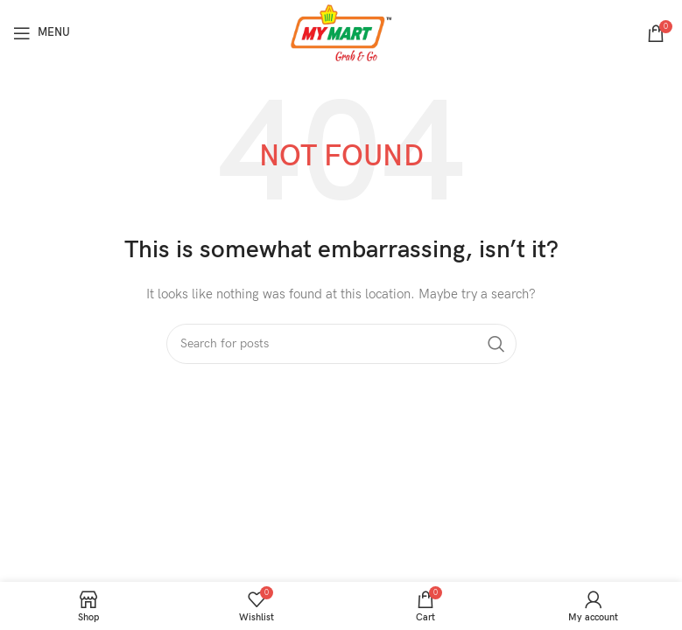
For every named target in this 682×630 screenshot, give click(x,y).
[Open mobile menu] (41, 33)
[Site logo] (341, 31)
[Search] (341, 344)
